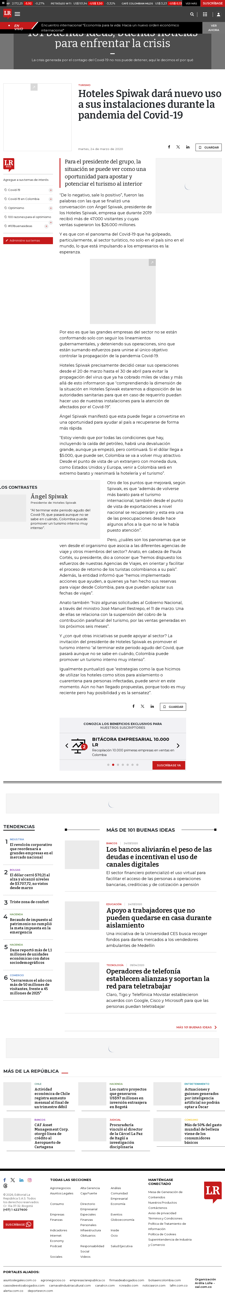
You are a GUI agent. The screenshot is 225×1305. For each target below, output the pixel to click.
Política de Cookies (162, 1234)
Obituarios (87, 1235)
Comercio (17, 975)
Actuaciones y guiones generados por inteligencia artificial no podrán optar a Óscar (202, 1098)
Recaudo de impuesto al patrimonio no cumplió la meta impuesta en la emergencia (31, 926)
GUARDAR (208, 147)
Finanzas (56, 1219)
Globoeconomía (122, 1219)
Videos (85, 1256)
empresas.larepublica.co (87, 1280)
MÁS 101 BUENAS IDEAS (194, 1027)
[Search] (192, 14)
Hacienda (16, 914)
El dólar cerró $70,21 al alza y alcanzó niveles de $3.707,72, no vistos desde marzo (30, 881)
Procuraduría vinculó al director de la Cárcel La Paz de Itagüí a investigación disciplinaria (126, 1136)
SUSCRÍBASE (213, 3)
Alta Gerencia (90, 1188)
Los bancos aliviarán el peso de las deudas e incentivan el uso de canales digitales (159, 857)
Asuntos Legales (61, 1193)
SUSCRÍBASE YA (169, 765)
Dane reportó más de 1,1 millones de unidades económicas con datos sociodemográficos (31, 956)
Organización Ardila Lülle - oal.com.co (205, 1283)
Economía (118, 1204)
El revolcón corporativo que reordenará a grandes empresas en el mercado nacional (31, 851)
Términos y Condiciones (165, 1218)
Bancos (39, 1119)
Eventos (116, 1214)
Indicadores (58, 1230)
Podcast (56, 1246)
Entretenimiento (197, 1083)
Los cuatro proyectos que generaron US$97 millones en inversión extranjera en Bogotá (128, 1098)
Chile (38, 1083)
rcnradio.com (128, 1285)
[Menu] (18, 14)
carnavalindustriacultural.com (70, 1285)
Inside (115, 1230)
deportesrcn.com (40, 1290)
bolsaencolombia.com (165, 1280)
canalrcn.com (105, 1285)
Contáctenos (157, 1208)
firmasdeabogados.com (126, 1280)
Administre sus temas (22, 240)
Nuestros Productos (162, 1202)
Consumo (191, 1119)
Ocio (114, 1235)
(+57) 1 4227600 (15, 1209)
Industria (17, 839)
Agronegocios (60, 1188)
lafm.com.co (179, 1285)
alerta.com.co (13, 1290)
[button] (65, 746)
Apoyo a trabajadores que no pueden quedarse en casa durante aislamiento (159, 917)
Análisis (116, 1188)
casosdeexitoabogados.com (24, 1285)
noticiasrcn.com (154, 1285)
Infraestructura (90, 1230)
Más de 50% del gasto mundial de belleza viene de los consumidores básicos (203, 1134)
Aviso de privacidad (162, 1213)
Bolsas (15, 869)
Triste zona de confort (29, 902)
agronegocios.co (53, 1280)
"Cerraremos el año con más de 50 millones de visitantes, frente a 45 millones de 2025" (31, 986)
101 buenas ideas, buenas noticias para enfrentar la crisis (112, 38)
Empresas (57, 1214)
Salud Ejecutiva (121, 1246)
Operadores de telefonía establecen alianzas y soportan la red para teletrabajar (158, 978)
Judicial (115, 1119)
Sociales (56, 1256)
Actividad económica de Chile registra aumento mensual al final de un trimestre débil (52, 1098)
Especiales (88, 1214)
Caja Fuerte (88, 1193)
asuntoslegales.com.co (19, 1280)
